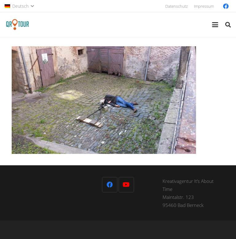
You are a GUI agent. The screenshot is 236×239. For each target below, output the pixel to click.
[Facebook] (225, 6)
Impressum (204, 6)
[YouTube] (126, 184)
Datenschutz (176, 6)
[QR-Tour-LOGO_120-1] (17, 25)
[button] (19, 6)
